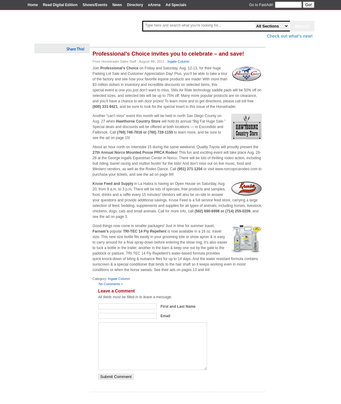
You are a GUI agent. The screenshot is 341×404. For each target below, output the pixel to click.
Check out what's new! (290, 36)
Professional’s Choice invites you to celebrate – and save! (168, 54)
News (117, 5)
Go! (308, 4)
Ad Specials (175, 5)
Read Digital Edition (60, 5)
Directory (135, 5)
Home (33, 5)
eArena (154, 5)
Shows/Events (95, 5)
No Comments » (111, 284)
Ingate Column (178, 61)
